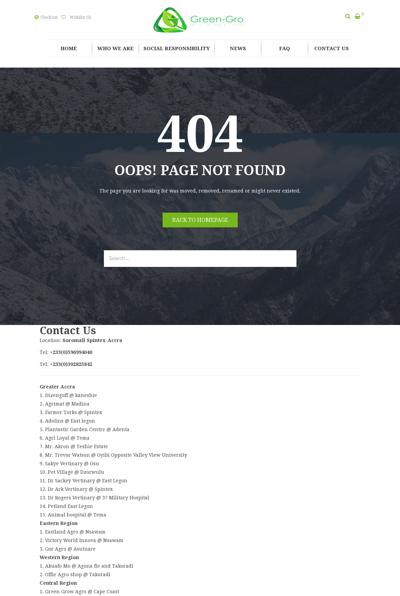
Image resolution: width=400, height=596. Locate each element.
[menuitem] (68, 48)
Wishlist (80, 17)
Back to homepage (200, 220)
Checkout (49, 17)
